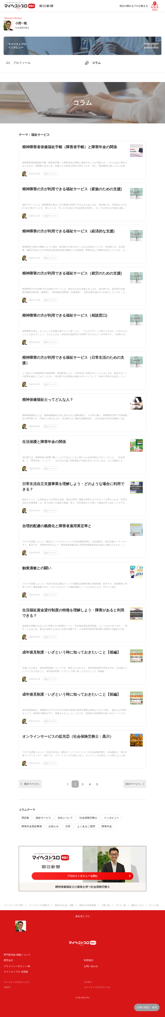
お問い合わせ (91, 966)
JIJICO (7, 987)
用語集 (25, 817)
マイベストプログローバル (97, 987)
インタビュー (111, 817)
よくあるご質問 (86, 826)
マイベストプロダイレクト (17, 982)
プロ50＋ (88, 982)
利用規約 (88, 960)
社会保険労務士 (88, 817)
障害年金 (107, 826)
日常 (67, 826)
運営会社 (8, 960)
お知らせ (53, 826)
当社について (65, 817)
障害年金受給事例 (31, 826)
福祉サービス (50, 174)
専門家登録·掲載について (17, 954)
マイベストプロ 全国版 (16, 971)
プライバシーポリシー (15, 966)
